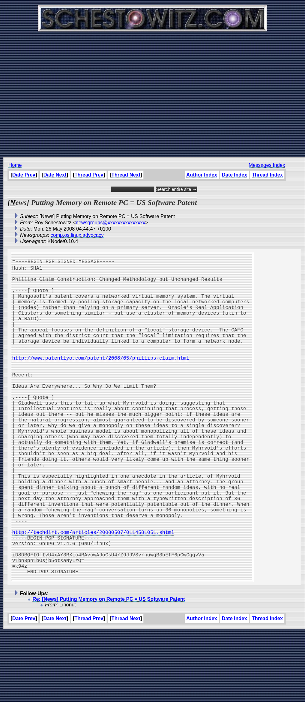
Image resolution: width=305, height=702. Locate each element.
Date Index (234, 174)
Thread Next (125, 174)
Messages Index (267, 165)
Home (15, 165)
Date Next (55, 174)
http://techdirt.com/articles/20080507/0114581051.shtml (93, 592)
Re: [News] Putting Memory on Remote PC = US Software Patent (108, 669)
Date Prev (23, 174)
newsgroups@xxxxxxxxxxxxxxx (110, 222)
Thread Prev (88, 174)
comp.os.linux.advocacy (77, 235)
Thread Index (267, 174)
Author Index (201, 174)
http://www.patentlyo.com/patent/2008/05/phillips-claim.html (100, 379)
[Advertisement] (151, 93)
